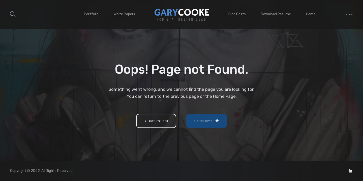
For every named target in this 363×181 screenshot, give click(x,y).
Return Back (155, 121)
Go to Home (207, 121)
